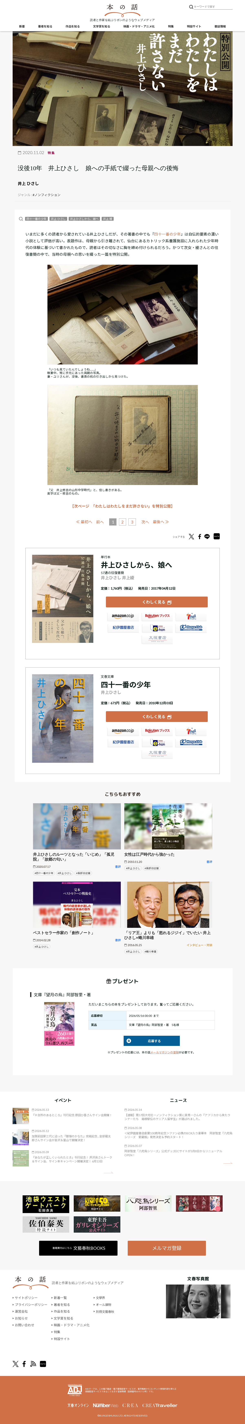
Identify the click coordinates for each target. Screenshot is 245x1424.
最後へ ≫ (161, 521)
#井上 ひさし (65, 872)
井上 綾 (107, 219)
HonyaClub (191, 629)
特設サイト (194, 26)
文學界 (101, 1297)
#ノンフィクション (46, 195)
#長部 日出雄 (83, 872)
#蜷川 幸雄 (150, 950)
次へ (145, 522)
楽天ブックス (157, 618)
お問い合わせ (24, 1324)
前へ (100, 522)
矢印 (108, 1172)
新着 (22, 26)
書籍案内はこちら (79, 1247)
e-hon (157, 629)
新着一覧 (60, 1297)
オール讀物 (104, 1304)
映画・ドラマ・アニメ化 (139, 26)
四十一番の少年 (36, 219)
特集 (171, 26)
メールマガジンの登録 (164, 1051)
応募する (142, 1040)
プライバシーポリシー (31, 1304)
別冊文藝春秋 (105, 1311)
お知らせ (21, 1318)
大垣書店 (157, 640)
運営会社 (21, 1311)
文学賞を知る (101, 26)
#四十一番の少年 (44, 872)
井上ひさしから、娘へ (84, 219)
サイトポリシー (26, 1297)
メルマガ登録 (166, 1247)
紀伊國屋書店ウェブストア (123, 629)
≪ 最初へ (84, 521)
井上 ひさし (28, 183)
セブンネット (191, 618)
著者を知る (45, 26)
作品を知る (73, 26)
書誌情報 (220, 26)
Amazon (123, 618)
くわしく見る (153, 601)
